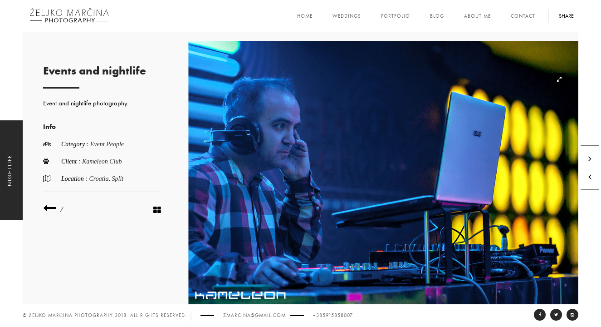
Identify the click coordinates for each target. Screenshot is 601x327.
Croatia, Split (106, 178)
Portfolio (395, 16)
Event (98, 144)
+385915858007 (333, 315)
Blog (437, 16)
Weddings (346, 16)
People (115, 144)
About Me (477, 16)
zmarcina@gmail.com (254, 315)
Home (305, 16)
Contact (523, 16)
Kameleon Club (102, 161)
